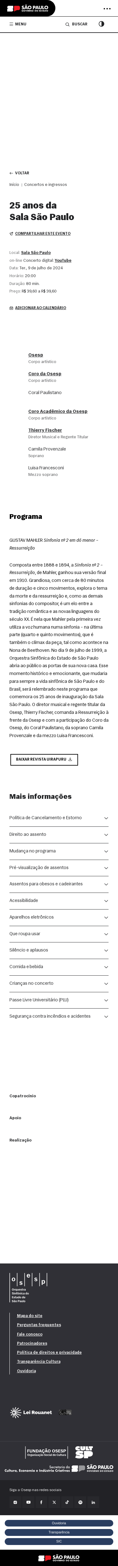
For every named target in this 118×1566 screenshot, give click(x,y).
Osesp (35, 355)
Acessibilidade (23, 901)
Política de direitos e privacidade (49, 1353)
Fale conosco (29, 1334)
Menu (17, 24)
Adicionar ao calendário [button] (37, 308)
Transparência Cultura (38, 1362)
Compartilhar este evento (39, 234)
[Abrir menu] (107, 9)
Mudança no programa (32, 851)
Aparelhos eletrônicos (31, 917)
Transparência (59, 1532)
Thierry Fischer (45, 430)
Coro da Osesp (44, 374)
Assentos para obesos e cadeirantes (46, 884)
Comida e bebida (26, 967)
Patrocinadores (32, 1344)
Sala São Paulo (36, 253)
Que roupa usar (24, 934)
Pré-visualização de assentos (39, 868)
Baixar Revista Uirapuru (44, 759)
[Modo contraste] (101, 25)
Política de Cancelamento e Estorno (45, 818)
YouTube (63, 261)
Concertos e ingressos (45, 185)
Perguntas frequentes (39, 1325)
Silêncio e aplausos (28, 950)
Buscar (76, 24)
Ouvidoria (26, 1371)
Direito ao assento (27, 834)
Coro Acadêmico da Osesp (57, 411)
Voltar (19, 173)
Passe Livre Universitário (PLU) (39, 1000)
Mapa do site (29, 1316)
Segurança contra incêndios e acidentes (50, 1016)
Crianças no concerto (31, 983)
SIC (59, 1541)
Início (14, 185)
